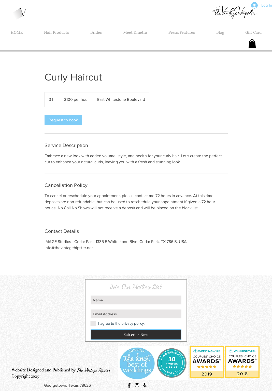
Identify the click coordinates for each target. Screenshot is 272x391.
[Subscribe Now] (136, 334)
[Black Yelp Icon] (144, 385)
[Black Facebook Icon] (129, 385)
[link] (63, 120)
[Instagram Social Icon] (137, 385)
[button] (252, 43)
